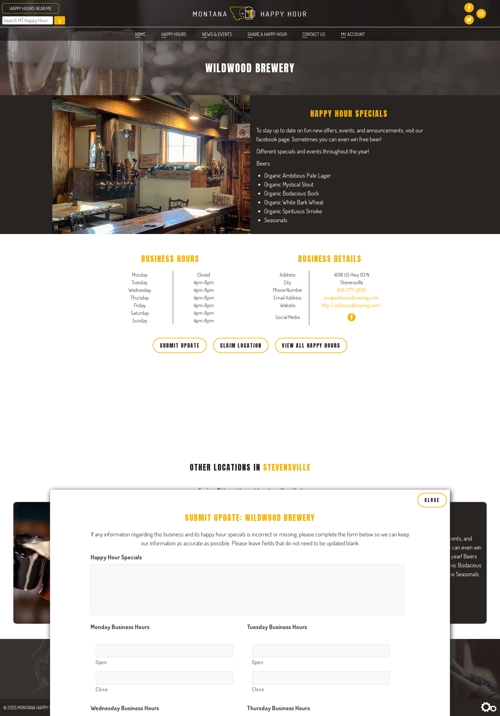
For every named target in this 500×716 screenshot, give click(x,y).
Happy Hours (174, 34)
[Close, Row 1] (164, 542)
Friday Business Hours (118, 652)
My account (353, 34)
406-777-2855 (351, 290)
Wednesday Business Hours (125, 571)
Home (140, 34)
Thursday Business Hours (278, 571)
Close (432, 364)
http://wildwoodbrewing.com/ (351, 305)
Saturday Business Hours (278, 652)
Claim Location (240, 345)
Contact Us (313, 34)
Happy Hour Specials (116, 420)
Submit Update (180, 345)
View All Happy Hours (311, 345)
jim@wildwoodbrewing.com (351, 297)
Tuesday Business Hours (277, 490)
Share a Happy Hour (267, 34)
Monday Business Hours (120, 490)
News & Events (217, 34)
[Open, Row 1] (164, 514)
